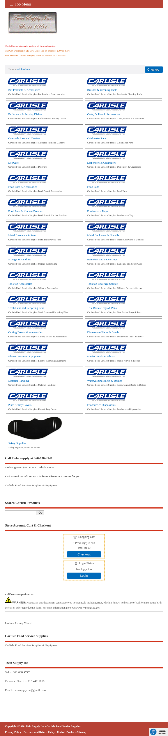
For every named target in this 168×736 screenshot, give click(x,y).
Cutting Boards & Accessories (25, 332)
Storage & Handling (19, 259)
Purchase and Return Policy (39, 732)
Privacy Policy (13, 732)
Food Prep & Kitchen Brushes (25, 211)
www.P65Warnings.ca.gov (86, 607)
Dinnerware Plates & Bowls (103, 332)
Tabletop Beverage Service (102, 283)
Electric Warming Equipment (24, 356)
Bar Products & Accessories (24, 89)
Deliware (13, 162)
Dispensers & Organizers (101, 162)
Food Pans (93, 186)
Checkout (84, 554)
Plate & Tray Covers (20, 405)
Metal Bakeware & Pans (22, 235)
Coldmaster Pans (96, 138)
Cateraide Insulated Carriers (24, 138)
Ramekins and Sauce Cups (102, 259)
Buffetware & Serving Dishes (25, 114)
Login (84, 575)
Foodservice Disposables (101, 405)
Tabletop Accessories (20, 283)
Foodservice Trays (97, 211)
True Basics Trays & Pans (102, 308)
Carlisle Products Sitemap (71, 732)
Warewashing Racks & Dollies (104, 380)
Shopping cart (86, 537)
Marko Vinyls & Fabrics (101, 356)
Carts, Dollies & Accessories (103, 114)
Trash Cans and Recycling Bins (26, 308)
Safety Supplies (17, 443)
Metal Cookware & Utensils (103, 235)
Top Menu (20, 4)
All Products (23, 69)
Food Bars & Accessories (22, 186)
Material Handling (18, 380)
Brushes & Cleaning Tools (102, 89)
